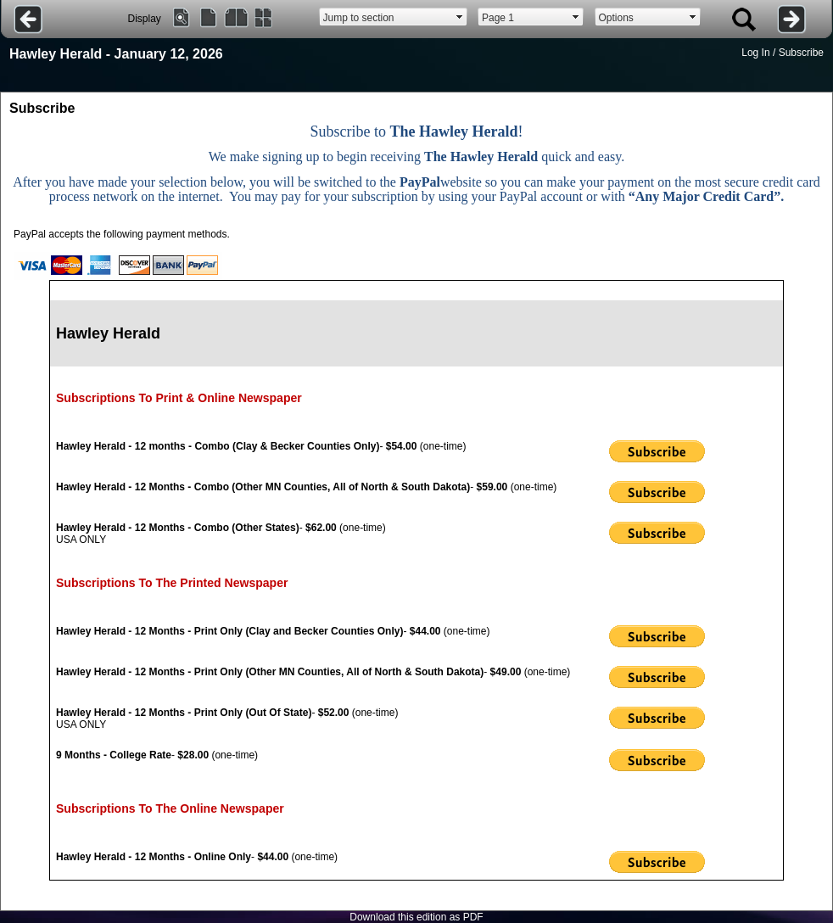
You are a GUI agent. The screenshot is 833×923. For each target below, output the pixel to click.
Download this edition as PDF (416, 917)
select (459, 17)
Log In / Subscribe (782, 53)
